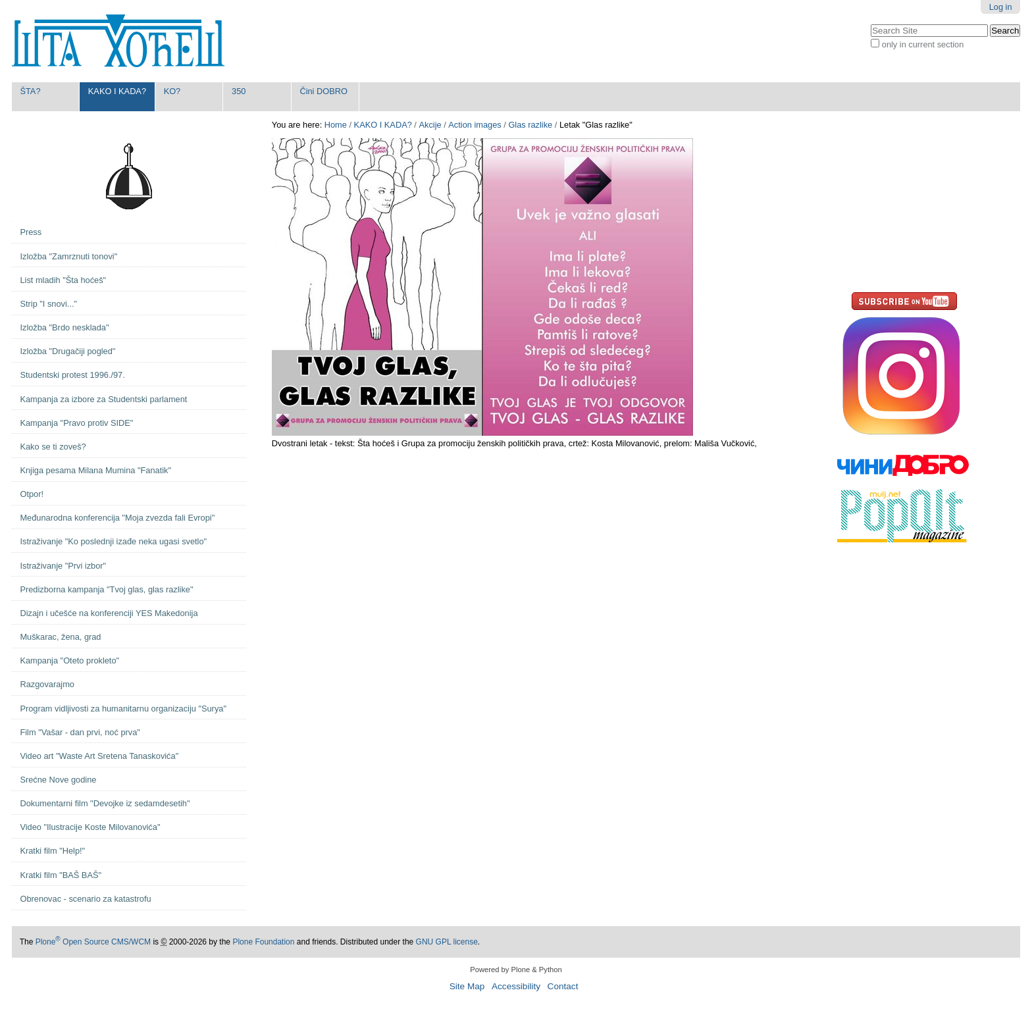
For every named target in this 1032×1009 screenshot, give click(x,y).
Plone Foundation (263, 941)
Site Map (467, 986)
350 (238, 91)
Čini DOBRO (323, 91)
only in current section (923, 44)
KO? (172, 91)
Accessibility (516, 986)
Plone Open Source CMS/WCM (93, 941)
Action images (474, 125)
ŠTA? (30, 91)
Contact (563, 986)
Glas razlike (530, 125)
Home (335, 125)
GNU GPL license (447, 941)
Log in (1000, 7)
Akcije (430, 125)
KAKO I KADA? (117, 91)
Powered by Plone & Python (515, 969)
